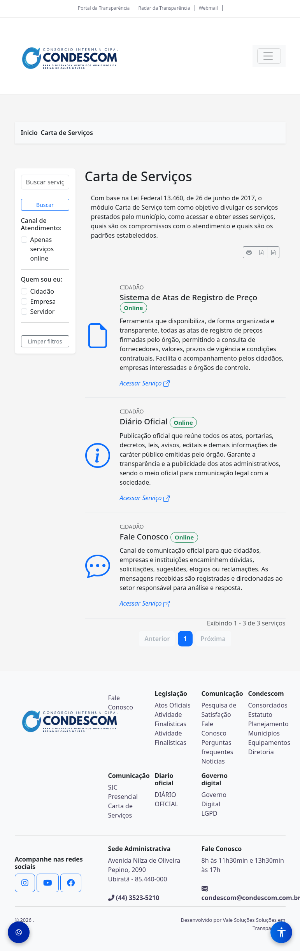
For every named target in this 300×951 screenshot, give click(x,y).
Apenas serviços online (42, 249)
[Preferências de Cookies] (19, 932)
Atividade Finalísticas (170, 719)
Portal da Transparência (104, 8)
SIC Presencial (123, 792)
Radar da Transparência (164, 8)
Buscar (45, 204)
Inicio (29, 132)
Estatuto (260, 714)
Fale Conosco (214, 728)
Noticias (213, 761)
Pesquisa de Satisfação (219, 710)
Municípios (264, 733)
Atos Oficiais (173, 705)
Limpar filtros (45, 341)
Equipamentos (269, 742)
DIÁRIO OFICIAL (166, 799)
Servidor (42, 311)
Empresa (43, 301)
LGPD (210, 813)
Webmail (208, 8)
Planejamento (268, 724)
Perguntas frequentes (217, 747)
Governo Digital (214, 799)
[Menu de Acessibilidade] (281, 932)
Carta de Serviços (67, 132)
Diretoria (261, 752)
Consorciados (268, 705)
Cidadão (42, 291)
